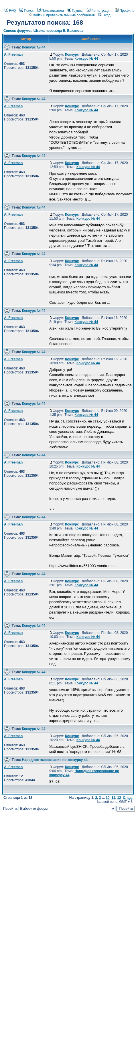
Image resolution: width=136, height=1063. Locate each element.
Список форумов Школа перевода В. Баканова (43, 31)
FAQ (10, 11)
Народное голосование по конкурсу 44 (55, 760)
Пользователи (50, 11)
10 (107, 798)
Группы (75, 11)
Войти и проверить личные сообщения (62, 15)
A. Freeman (13, 54)
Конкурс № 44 (34, 47)
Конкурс (72, 54)
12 (119, 798)
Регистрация (99, 11)
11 (113, 798)
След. (128, 798)
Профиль (124, 11)
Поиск (26, 11)
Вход (104, 15)
